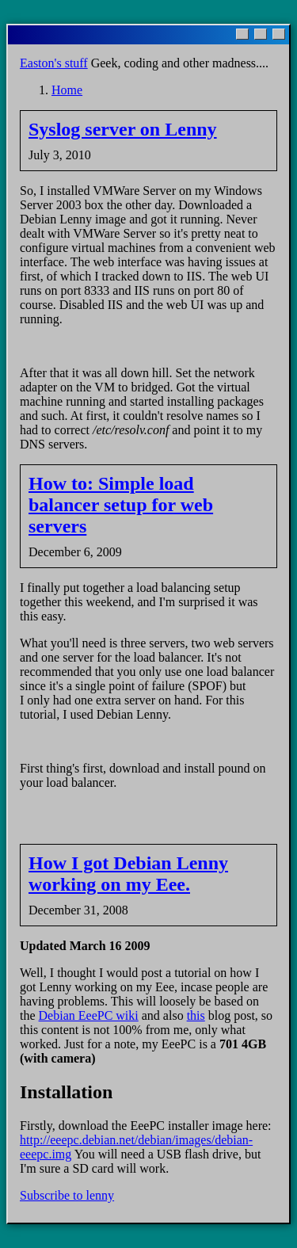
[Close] (278, 34)
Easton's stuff (54, 63)
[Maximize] (260, 34)
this (196, 1015)
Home (66, 90)
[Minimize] (242, 34)
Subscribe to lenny (67, 1195)
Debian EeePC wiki (89, 1015)
